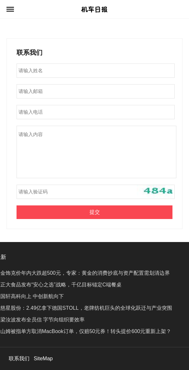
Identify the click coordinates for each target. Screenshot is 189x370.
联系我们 (19, 358)
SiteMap (43, 358)
